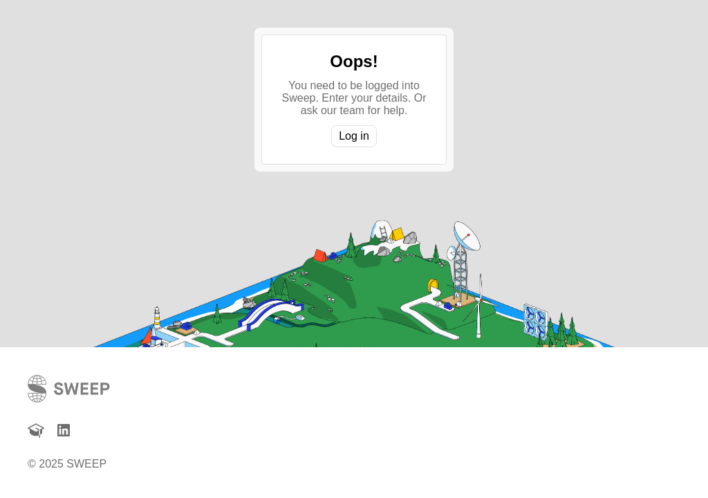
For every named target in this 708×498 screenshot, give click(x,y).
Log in (354, 136)
